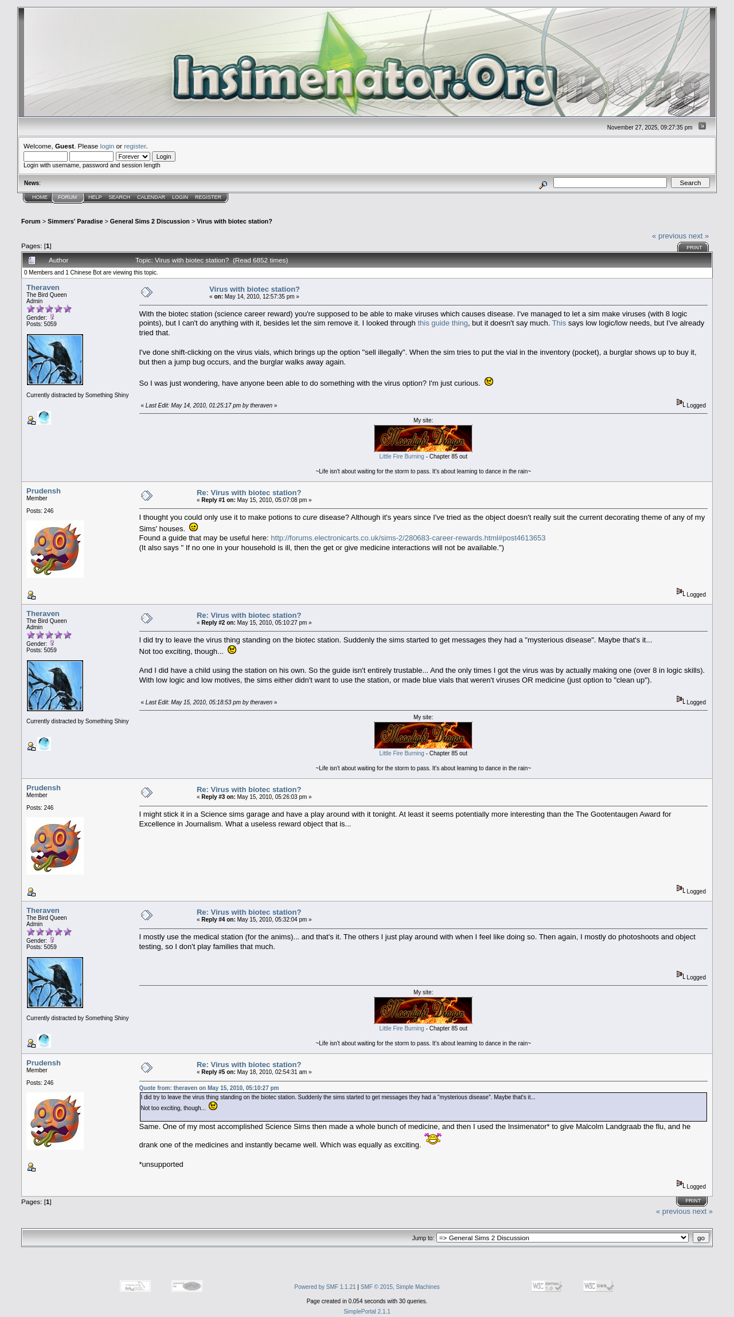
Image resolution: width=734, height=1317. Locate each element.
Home (40, 197)
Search (120, 197)
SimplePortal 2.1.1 (367, 1311)
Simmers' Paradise (75, 221)
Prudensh (43, 491)
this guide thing (442, 323)
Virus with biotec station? (234, 221)
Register (208, 197)
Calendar (151, 197)
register (135, 146)
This (559, 323)
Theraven (43, 287)
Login (180, 197)
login (107, 146)
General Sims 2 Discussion (150, 221)
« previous (669, 236)
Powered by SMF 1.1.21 (325, 1287)
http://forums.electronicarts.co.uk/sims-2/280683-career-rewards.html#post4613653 (408, 538)
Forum (67, 197)
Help (95, 197)
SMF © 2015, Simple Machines (400, 1287)
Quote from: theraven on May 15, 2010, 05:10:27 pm (209, 1088)
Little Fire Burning (402, 456)
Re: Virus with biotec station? (249, 492)
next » (699, 236)
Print (694, 247)
